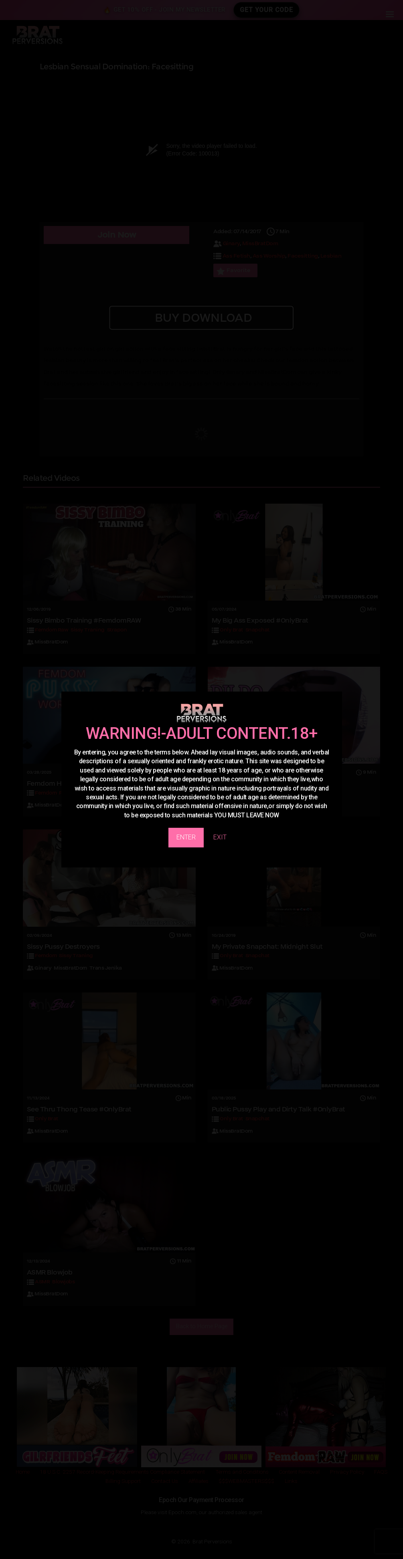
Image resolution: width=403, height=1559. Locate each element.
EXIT (220, 837)
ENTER (186, 837)
